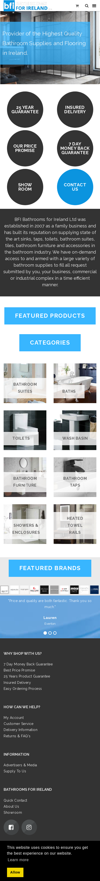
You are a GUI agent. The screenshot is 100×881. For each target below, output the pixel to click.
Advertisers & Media (20, 765)
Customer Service (18, 724)
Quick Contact (15, 800)
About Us (11, 806)
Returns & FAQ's (17, 736)
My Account (14, 718)
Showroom (13, 812)
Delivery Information (20, 730)
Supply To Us (15, 771)
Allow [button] (15, 872)
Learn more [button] (18, 860)
